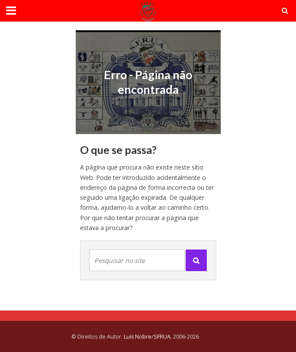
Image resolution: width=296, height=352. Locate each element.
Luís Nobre (137, 336)
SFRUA (162, 336)
